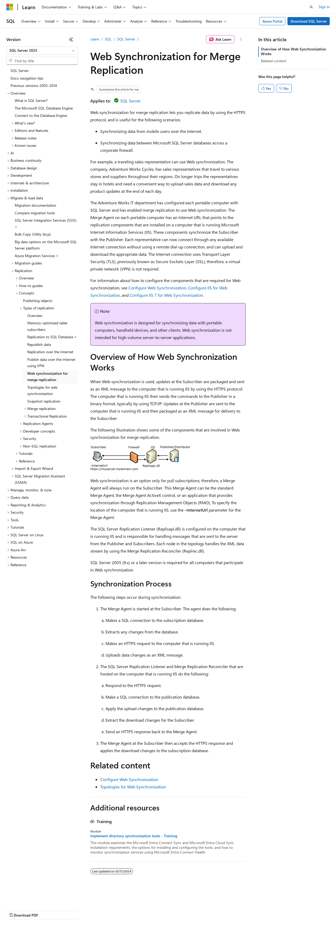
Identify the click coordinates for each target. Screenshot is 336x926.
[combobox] (42, 50)
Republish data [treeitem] (39, 344)
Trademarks (217, 910)
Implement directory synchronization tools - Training (133, 836)
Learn (94, 39)
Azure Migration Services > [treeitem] (37, 255)
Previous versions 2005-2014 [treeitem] (33, 85)
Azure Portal (272, 21)
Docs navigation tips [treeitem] (26, 78)
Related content (273, 60)
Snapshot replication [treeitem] (43, 401)
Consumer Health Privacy (150, 910)
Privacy (114, 910)
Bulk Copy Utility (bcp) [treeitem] (33, 234)
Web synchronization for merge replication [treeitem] (47, 376)
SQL (108, 39)
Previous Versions (48, 910)
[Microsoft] (9, 7)
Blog (71, 910)
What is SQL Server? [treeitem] (31, 100)
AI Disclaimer (16, 910)
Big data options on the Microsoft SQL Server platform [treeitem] (46, 245)
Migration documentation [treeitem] (35, 205)
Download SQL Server (309, 21)
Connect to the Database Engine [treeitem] (41, 115)
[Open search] (311, 7)
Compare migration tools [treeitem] (35, 212)
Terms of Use (191, 910)
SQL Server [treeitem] (19, 70)
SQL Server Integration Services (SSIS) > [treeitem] (45, 223)
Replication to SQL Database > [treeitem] (52, 336)
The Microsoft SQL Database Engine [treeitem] (44, 108)
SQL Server (126, 39)
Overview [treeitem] (34, 315)
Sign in (324, 6)
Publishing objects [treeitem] (37, 300)
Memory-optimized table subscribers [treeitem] (47, 326)
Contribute (94, 910)
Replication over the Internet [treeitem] (50, 351)
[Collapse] (71, 39)
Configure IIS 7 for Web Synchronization (166, 295)
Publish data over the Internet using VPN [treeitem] (51, 362)
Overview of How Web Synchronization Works (293, 51)
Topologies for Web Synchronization (133, 786)
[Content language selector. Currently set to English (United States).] (30, 897)
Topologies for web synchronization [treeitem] (42, 390)
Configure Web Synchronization (157, 287)
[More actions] (241, 39)
